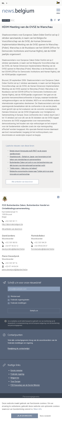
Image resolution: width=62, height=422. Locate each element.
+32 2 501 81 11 (11, 221)
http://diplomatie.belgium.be (12, 224)
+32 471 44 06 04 (11, 266)
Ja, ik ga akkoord (24, 416)
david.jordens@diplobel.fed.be (13, 249)
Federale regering (17, 374)
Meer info (37, 409)
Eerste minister (17, 370)
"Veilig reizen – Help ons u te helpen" (23, 168)
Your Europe (15, 381)
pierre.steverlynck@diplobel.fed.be (14, 270)
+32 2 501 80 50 (11, 242)
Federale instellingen (18, 303)
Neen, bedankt (45, 416)
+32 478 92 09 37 (40, 246)
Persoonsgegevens (31, 396)
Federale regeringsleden (20, 300)
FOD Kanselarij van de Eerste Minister (25, 385)
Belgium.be (15, 378)
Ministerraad (15, 296)
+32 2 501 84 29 (40, 242)
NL (3, 3)
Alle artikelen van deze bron (22, 182)
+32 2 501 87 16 (11, 263)
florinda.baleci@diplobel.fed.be (42, 249)
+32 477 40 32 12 (11, 246)
